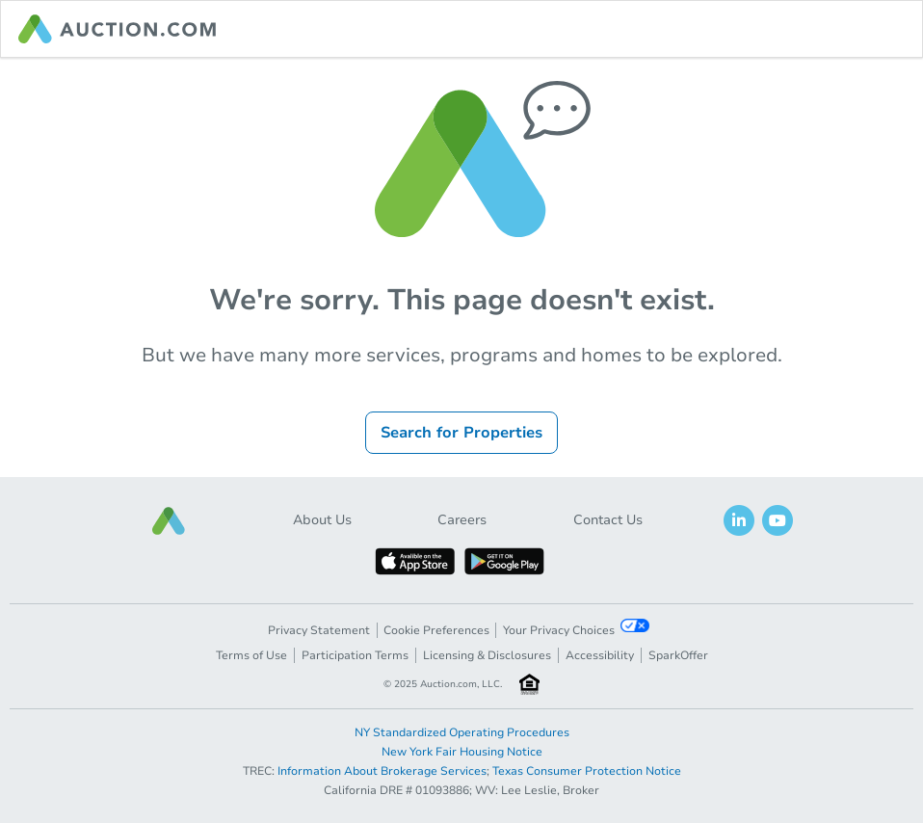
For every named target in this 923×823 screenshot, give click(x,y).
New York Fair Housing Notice (462, 751)
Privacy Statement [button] (319, 630)
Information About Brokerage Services (382, 771)
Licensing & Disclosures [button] (487, 655)
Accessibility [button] (600, 655)
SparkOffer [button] (678, 655)
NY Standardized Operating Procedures (462, 732)
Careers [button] (462, 520)
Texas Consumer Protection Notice (586, 771)
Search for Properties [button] (461, 432)
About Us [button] (322, 520)
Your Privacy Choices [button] (576, 628)
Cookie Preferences (436, 630)
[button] (168, 521)
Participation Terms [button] (355, 655)
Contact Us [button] (608, 520)
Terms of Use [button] (251, 655)
